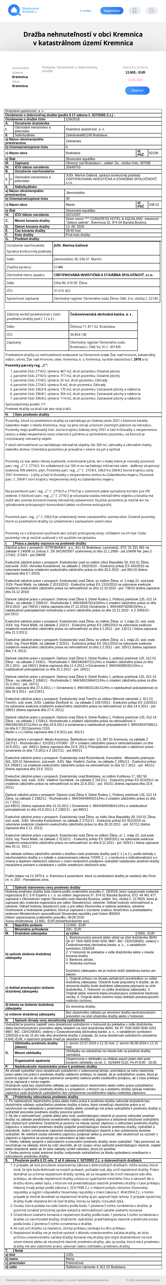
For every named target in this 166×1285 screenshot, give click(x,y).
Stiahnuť (137, 89)
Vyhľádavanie (152, 11)
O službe (85, 11)
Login (134, 11)
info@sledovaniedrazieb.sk (92, 1279)
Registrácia (111, 11)
